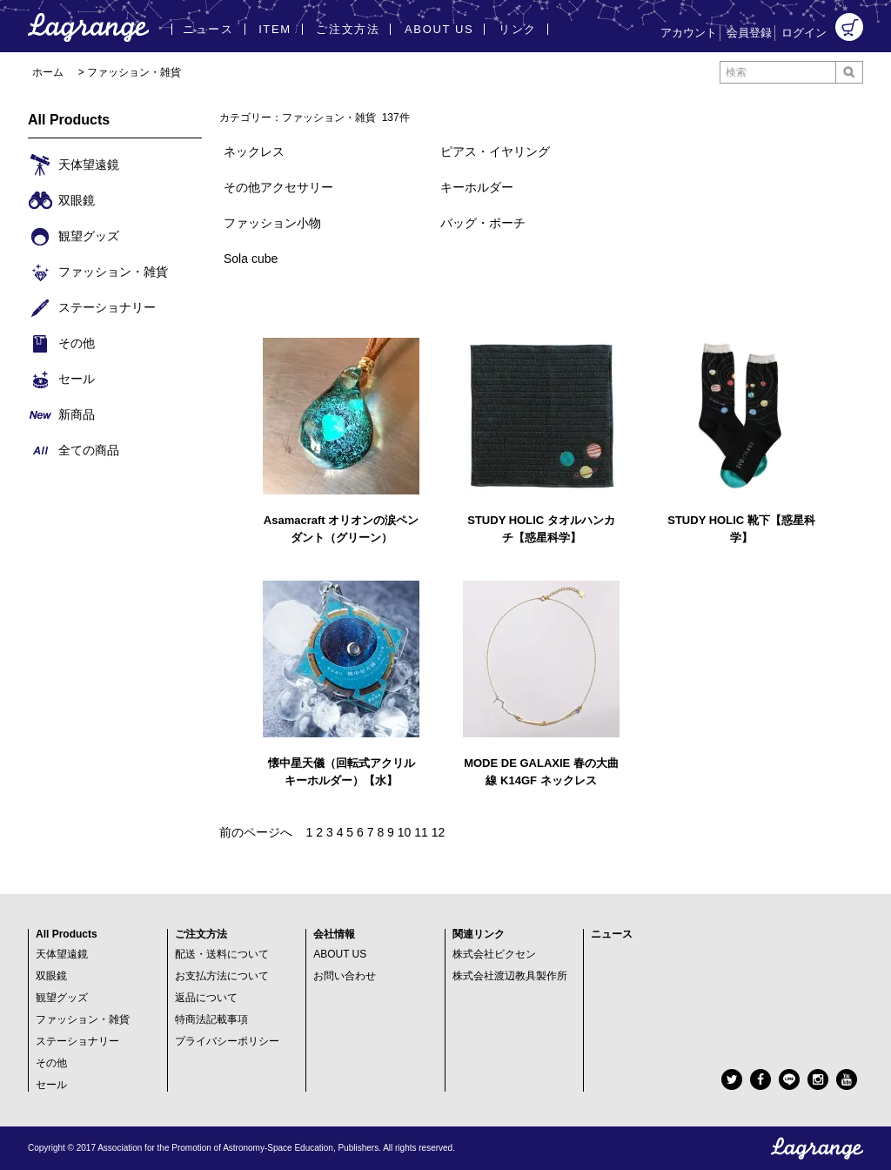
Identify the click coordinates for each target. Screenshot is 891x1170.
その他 (51, 1063)
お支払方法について (222, 976)
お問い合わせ (344, 976)
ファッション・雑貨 (134, 72)
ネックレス (254, 151)
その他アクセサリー (278, 187)
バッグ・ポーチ (483, 223)
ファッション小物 (272, 223)
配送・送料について (222, 954)
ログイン (804, 32)
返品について (206, 998)
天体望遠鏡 (62, 954)
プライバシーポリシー (227, 1041)
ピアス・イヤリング (495, 151)
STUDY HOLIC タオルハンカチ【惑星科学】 (541, 529)
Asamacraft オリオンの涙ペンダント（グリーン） (341, 529)
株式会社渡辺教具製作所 (509, 976)
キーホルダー (476, 187)
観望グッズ (62, 998)
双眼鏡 (51, 976)
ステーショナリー (77, 1041)
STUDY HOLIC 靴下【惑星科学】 (741, 529)
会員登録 (749, 32)
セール (51, 1085)
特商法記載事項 (211, 1019)
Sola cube (251, 259)
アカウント (688, 32)
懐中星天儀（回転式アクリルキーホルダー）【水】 (341, 771)
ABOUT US (339, 954)
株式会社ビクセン (494, 954)
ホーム (48, 72)
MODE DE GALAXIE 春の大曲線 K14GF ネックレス (541, 771)
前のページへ (255, 832)
